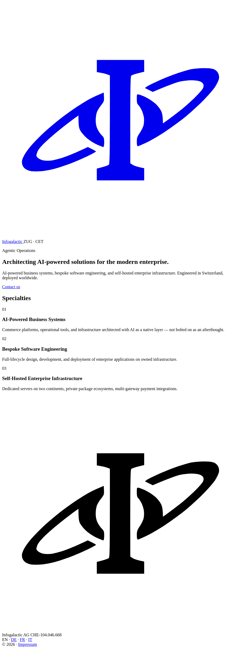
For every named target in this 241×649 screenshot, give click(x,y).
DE (13, 639)
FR (22, 639)
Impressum (27, 644)
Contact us (11, 287)
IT (30, 639)
